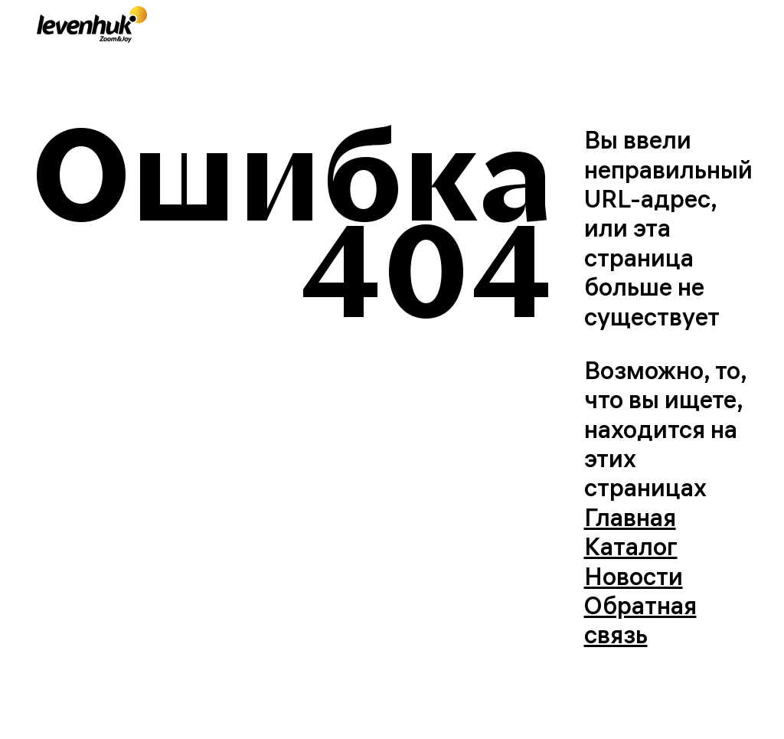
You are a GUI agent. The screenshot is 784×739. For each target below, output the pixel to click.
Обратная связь (640, 619)
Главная (630, 517)
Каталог (631, 546)
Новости (633, 576)
